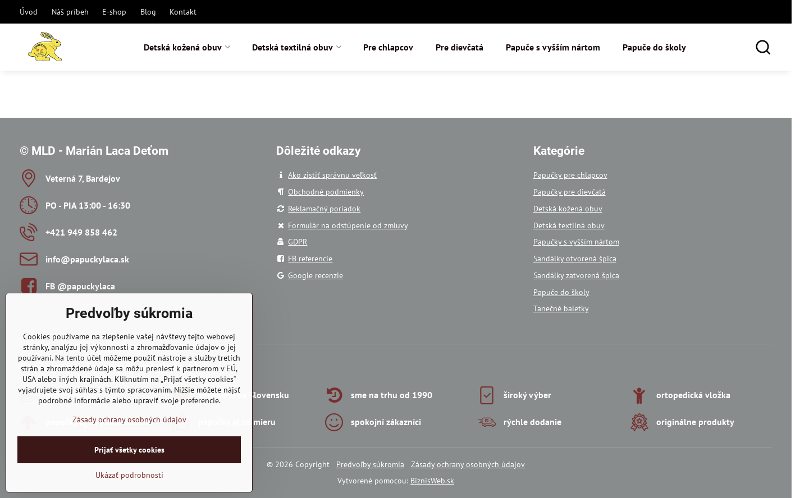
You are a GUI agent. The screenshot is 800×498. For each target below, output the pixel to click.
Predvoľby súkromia (370, 464)
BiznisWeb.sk (432, 481)
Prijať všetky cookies (129, 473)
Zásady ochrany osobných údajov (468, 464)
